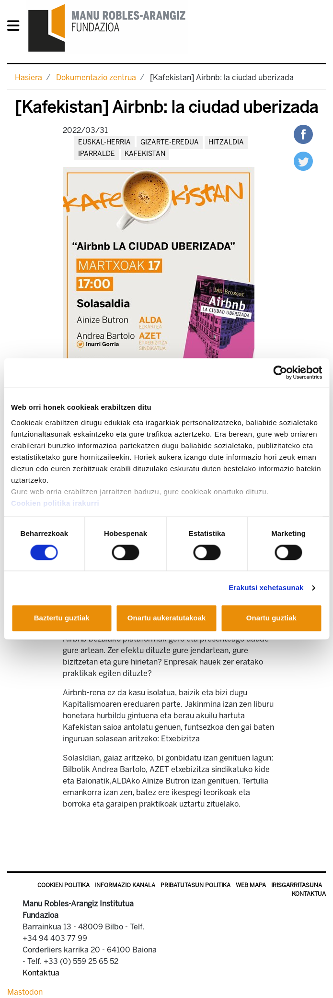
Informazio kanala (125, 885)
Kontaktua (309, 894)
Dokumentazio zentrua (96, 77)
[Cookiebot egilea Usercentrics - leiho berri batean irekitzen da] (280, 372)
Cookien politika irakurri (55, 503)
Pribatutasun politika (195, 885)
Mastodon (25, 992)
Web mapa (251, 885)
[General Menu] (16, 27)
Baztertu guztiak (62, 618)
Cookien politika (63, 885)
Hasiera (28, 77)
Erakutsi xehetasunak (266, 587)
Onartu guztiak (271, 618)
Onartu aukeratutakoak (166, 618)
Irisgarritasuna (296, 885)
